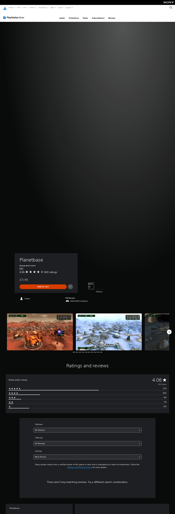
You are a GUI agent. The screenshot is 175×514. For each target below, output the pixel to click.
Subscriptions (98, 15)
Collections (74, 15)
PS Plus (32, 7)
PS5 (18, 7)
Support (68, 7)
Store (60, 7)
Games (11, 7)
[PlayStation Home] (4, 7)
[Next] (169, 329)
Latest (62, 15)
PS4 (24, 7)
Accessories (42, 7)
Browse (111, 15)
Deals (85, 15)
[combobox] (87, 427)
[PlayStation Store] (14, 15)
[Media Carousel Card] (40, 329)
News (52, 7)
